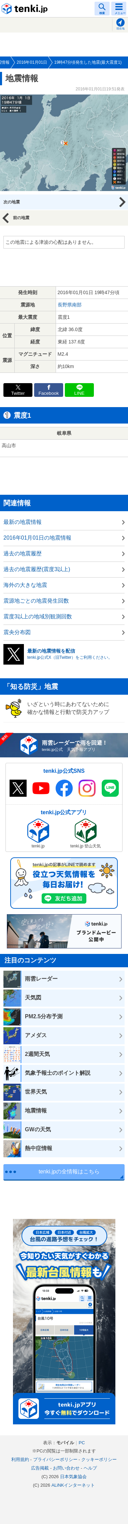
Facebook (49, 393)
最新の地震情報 (22, 522)
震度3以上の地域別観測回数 (37, 616)
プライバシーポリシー (55, 1459)
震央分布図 (17, 632)
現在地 (120, 28)
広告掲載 (40, 1468)
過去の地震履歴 (22, 553)
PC (82, 1442)
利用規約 (20, 1459)
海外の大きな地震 (25, 585)
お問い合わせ (66, 1468)
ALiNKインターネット (73, 1485)
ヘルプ (90, 1468)
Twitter (18, 393)
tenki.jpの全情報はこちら (69, 1171)
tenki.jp (25, 8)
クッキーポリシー (99, 1459)
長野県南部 (70, 304)
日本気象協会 (73, 1476)
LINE (79, 393)
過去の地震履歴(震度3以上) (36, 569)
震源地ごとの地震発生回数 (36, 601)
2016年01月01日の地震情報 (37, 538)
